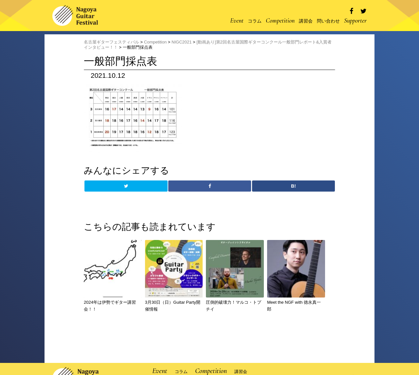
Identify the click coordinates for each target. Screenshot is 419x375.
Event (237, 20)
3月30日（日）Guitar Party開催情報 (172, 306)
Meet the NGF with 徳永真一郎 (294, 306)
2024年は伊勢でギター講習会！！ (110, 306)
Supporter (355, 20)
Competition (280, 20)
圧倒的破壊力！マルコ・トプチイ (233, 306)
